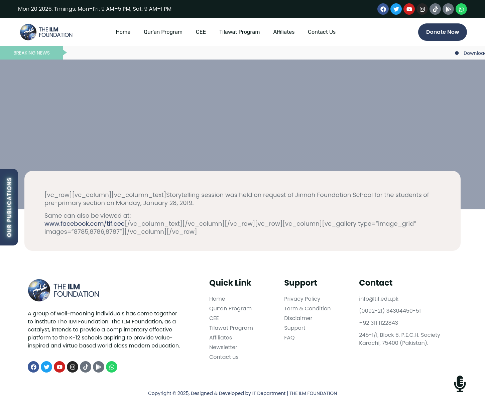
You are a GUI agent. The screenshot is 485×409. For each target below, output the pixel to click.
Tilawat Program (239, 32)
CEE (201, 32)
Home (123, 32)
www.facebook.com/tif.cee (84, 223)
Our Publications (9, 207)
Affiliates (283, 32)
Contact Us (322, 32)
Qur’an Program (163, 32)
